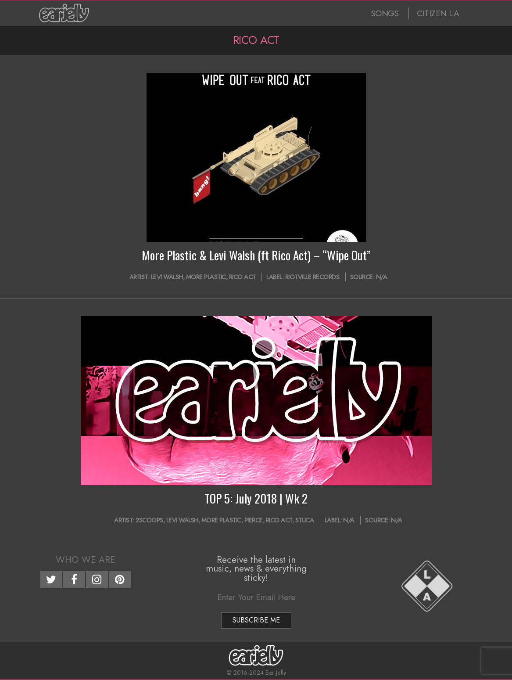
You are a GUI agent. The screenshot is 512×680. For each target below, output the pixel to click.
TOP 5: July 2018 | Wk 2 (256, 498)
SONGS (385, 13)
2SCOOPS (149, 520)
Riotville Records (312, 277)
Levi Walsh (167, 277)
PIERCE (253, 520)
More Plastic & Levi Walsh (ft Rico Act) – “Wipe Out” (256, 255)
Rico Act (242, 277)
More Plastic (206, 277)
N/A (381, 277)
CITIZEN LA (438, 13)
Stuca (304, 520)
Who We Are (85, 559)
